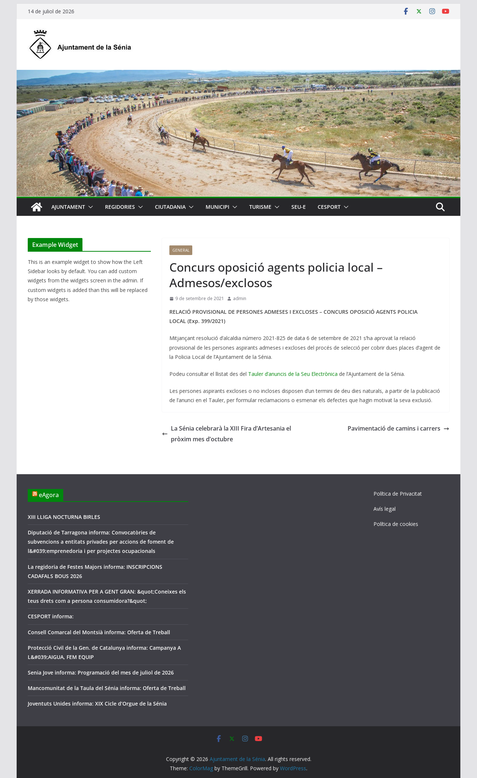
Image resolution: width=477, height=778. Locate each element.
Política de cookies (395, 523)
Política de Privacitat (397, 493)
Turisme (260, 206)
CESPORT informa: (51, 616)
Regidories (120, 206)
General (180, 250)
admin (239, 298)
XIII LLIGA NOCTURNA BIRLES (64, 516)
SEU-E (298, 206)
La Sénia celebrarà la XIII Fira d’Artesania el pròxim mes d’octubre (226, 433)
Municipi (217, 206)
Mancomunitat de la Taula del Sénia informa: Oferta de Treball (107, 688)
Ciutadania (170, 206)
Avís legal (384, 508)
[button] (89, 207)
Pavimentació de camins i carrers (398, 428)
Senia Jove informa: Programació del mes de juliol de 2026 (101, 672)
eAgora (49, 495)
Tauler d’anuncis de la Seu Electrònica (293, 373)
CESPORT (329, 206)
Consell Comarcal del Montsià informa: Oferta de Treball (99, 632)
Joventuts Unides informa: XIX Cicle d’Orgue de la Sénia (97, 703)
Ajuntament (68, 206)
